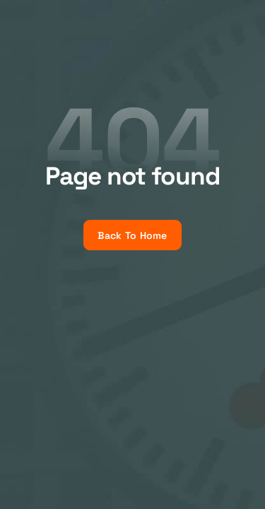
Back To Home (132, 235)
